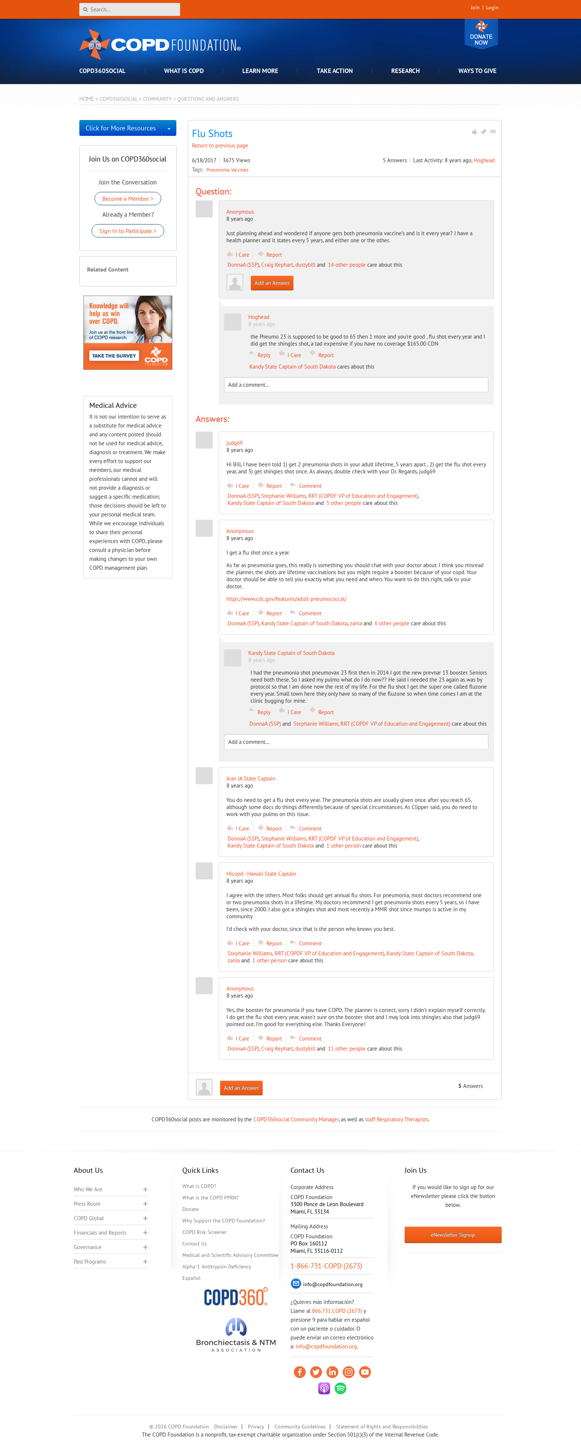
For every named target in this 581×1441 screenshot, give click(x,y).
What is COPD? (199, 1186)
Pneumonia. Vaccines (227, 169)
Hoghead (484, 160)
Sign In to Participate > (127, 230)
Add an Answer (272, 282)
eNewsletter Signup (453, 1234)
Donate (481, 34)
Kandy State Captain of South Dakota (292, 366)
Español (191, 1278)
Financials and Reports (100, 1232)
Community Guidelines (300, 1426)
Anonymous (240, 211)
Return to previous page (220, 145)
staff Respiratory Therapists (396, 1119)
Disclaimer (226, 1426)
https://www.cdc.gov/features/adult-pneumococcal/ (286, 598)
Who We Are (88, 1189)
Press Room (87, 1203)
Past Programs (90, 1261)
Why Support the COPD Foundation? (223, 1220)
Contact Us (194, 1243)
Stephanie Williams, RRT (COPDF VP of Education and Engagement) (339, 495)
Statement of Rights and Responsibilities (382, 1426)
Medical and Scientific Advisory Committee (230, 1255)
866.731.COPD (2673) (337, 1310)
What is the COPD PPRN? (210, 1197)
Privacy (256, 1426)
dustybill (305, 264)
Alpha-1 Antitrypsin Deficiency (216, 1266)
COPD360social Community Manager (296, 1119)
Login (492, 7)
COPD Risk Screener (204, 1232)
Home (86, 98)
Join (475, 7)
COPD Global (89, 1218)
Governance (88, 1247)
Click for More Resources (121, 128)
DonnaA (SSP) (243, 264)
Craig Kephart (277, 264)
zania (356, 623)
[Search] (129, 9)
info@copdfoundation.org (326, 1346)
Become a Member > (127, 198)
